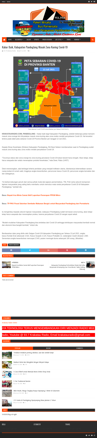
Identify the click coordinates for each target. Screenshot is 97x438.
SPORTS (36, 39)
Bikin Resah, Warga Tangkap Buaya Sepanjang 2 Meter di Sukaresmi (36, 391)
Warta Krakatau (14, 244)
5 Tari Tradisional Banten (22, 381)
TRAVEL (69, 39)
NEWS (10, 39)
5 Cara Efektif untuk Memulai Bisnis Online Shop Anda (32, 372)
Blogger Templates (27, 435)
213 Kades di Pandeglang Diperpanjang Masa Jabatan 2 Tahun (35, 400)
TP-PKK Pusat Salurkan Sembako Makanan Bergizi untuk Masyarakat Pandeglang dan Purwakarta (48, 204)
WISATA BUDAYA (47, 39)
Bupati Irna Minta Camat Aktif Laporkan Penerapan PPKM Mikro (33, 195)
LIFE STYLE (58, 39)
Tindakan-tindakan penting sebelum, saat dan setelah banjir (34, 353)
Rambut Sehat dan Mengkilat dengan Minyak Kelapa (31, 362)
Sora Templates (14, 435)
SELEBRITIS (18, 39)
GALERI (29, 39)
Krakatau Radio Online (9, 323)
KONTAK (8, 2)
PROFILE (3, 2)
